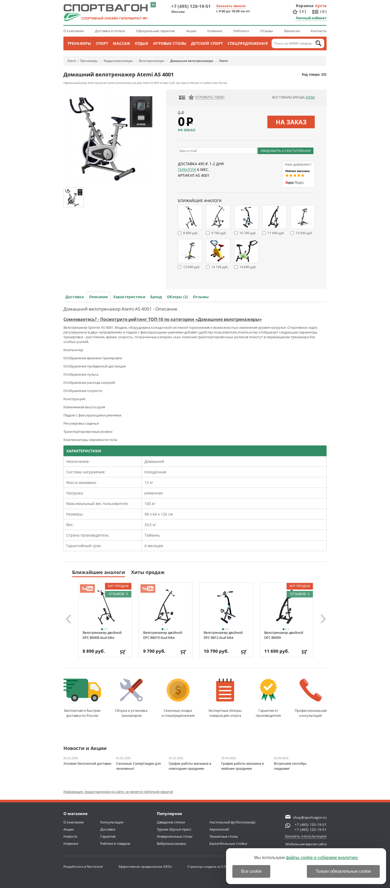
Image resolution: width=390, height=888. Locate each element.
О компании (73, 30)
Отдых (141, 43)
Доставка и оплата (110, 30)
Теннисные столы (223, 836)
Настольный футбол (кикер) (232, 822)
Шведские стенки (171, 822)
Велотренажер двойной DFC (102, 635)
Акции (191, 30)
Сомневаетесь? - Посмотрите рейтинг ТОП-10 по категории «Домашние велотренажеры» (162, 319)
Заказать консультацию (306, 836)
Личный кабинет (311, 18)
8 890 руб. (190, 233)
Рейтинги (241, 30)
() (302, 11)
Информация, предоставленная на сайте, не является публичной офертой (118, 792)
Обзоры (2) (177, 296)
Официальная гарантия (155, 30)
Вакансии (292, 30)
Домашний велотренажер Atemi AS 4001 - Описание (120, 309)
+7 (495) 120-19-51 (191, 6)
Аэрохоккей (219, 829)
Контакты (319, 30)
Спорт (102, 43)
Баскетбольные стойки (228, 843)
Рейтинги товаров (115, 843)
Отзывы (266, 30)
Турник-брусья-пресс (174, 829)
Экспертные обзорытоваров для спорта (225, 698)
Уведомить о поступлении (285, 150)
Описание (98, 296)
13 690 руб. (304, 233)
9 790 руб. (218, 233)
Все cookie (251, 871)
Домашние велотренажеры (191, 60)
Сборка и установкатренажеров (131, 698)
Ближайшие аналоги (98, 572)
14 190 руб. (219, 267)
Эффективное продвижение (145, 866)
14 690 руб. (247, 267)
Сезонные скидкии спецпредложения (178, 698)
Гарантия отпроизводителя (268, 698)
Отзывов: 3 (118, 594)
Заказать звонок (231, 5)
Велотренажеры (151, 60)
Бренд (156, 296)
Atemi (71, 60)
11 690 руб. (276, 233)
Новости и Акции (85, 748)
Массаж (121, 43)
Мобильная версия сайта (306, 844)
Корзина (305, 5)
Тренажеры (79, 43)
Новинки (214, 30)
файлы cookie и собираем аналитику (322, 857)
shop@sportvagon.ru (310, 817)
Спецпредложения (248, 43)
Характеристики (129, 296)
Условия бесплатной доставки (87, 764)
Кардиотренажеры (118, 60)
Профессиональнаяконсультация (311, 698)
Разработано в (83, 866)
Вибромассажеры (171, 843)
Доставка (75, 296)
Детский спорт (207, 43)
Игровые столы (169, 43)
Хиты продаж (148, 572)
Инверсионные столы (174, 836)
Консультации (111, 822)
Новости (70, 836)
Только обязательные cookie (343, 871)
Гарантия (187, 169)
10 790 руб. (247, 233)
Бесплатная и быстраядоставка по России (82, 698)
